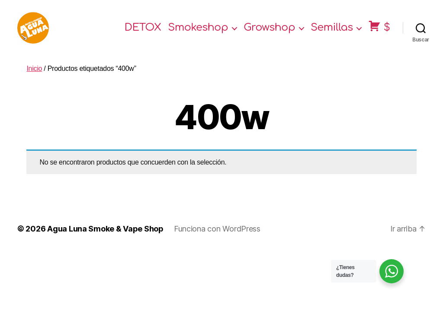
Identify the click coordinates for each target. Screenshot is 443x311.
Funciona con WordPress (217, 236)
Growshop (269, 31)
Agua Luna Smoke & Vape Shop (105, 236)
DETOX (143, 31)
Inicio (34, 75)
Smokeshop (198, 31)
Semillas (332, 31)
